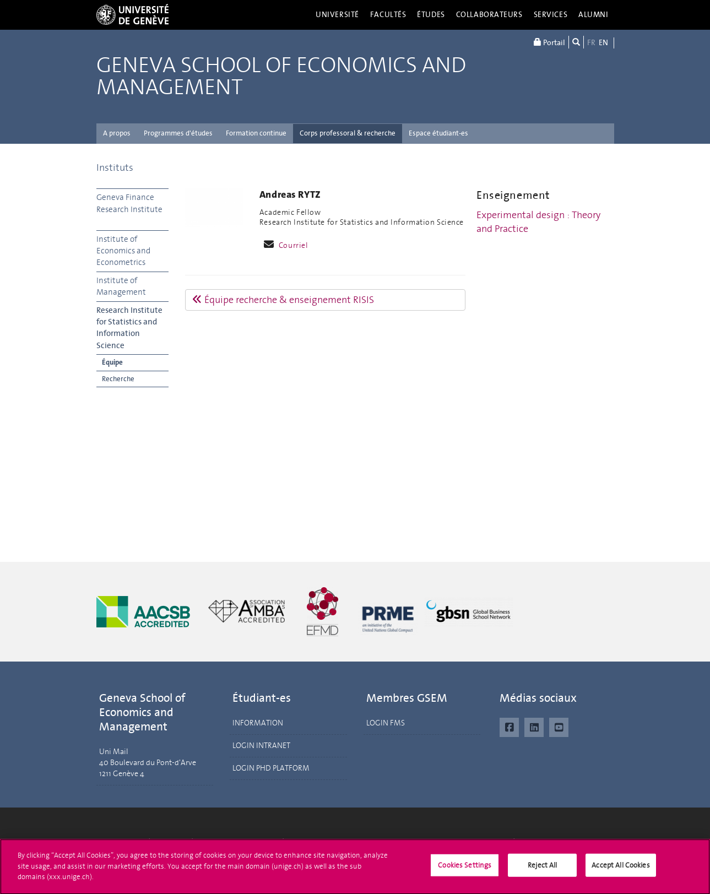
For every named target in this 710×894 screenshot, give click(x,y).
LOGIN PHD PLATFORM (271, 768)
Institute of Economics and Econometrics (123, 251)
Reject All (542, 869)
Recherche (118, 378)
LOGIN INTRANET (261, 745)
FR (591, 42)
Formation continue (256, 133)
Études (431, 14)
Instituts (114, 167)
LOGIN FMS (385, 723)
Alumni (593, 14)
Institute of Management (121, 286)
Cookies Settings (464, 869)
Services (551, 14)
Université (337, 14)
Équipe (112, 362)
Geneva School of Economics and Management (281, 77)
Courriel (293, 245)
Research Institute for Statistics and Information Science (129, 328)
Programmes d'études (178, 133)
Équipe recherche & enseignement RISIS (283, 299)
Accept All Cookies (620, 869)
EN (603, 42)
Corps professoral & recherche (347, 133)
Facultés (388, 14)
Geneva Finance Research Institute (129, 203)
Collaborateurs (489, 14)
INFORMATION (257, 723)
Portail (549, 42)
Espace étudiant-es (438, 133)
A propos (117, 133)
